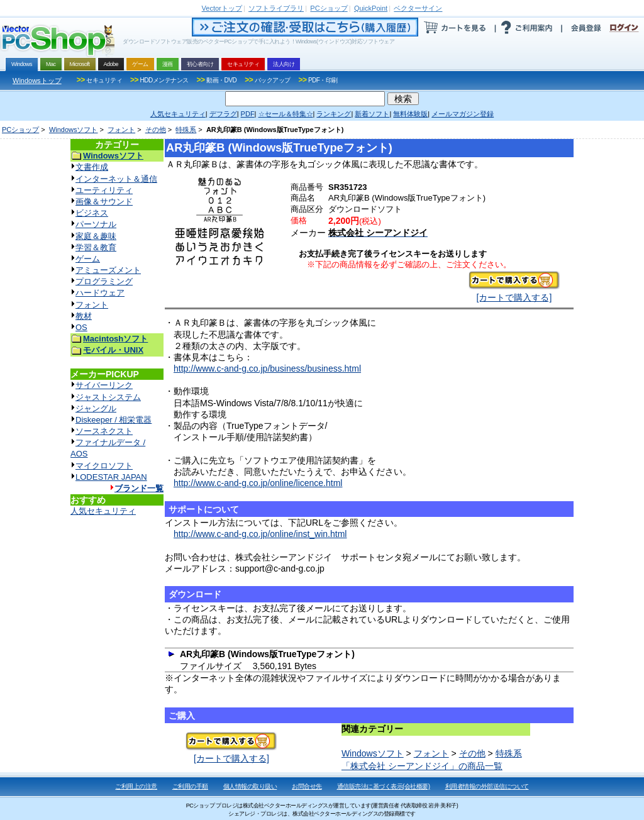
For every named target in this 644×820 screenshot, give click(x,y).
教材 (83, 316)
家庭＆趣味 (95, 236)
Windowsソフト (73, 129)
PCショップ (20, 129)
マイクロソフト (104, 465)
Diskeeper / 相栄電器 (113, 419)
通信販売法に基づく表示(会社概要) (383, 786)
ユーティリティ (104, 190)
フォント (121, 129)
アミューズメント (108, 270)
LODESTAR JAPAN (111, 477)
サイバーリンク (104, 385)
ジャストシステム (108, 397)
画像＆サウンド (104, 201)
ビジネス (91, 213)
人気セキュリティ (103, 511)
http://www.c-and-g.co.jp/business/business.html (267, 368)
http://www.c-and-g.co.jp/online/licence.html (258, 483)
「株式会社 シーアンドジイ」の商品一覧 (421, 766)
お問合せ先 (307, 786)
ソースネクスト (104, 431)
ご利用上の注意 (136, 786)
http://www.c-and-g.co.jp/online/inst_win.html (260, 534)
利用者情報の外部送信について (487, 786)
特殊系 (185, 129)
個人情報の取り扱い (250, 786)
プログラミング (104, 281)
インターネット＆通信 (116, 179)
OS (81, 327)
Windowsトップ (37, 80)
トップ (222, 8)
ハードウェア (100, 292)
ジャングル (95, 408)
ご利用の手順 (190, 786)
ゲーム (87, 258)
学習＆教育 (95, 247)
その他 (155, 129)
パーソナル (95, 224)
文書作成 (91, 167)
